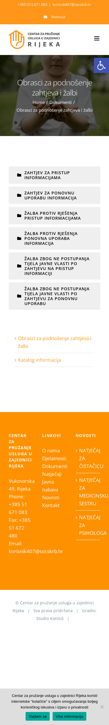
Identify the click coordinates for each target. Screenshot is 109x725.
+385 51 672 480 (20, 528)
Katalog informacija (39, 360)
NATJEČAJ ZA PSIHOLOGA (88, 525)
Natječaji (52, 474)
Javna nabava (50, 485)
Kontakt (51, 505)
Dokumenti (54, 466)
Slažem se (37, 716)
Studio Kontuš (50, 618)
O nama (51, 450)
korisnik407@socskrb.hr (72, 4)
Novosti (50, 497)
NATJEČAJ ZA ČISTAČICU (88, 458)
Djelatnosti (54, 458)
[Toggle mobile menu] (97, 38)
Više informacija (69, 716)
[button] (101, 65)
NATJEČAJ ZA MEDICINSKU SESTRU (88, 492)
